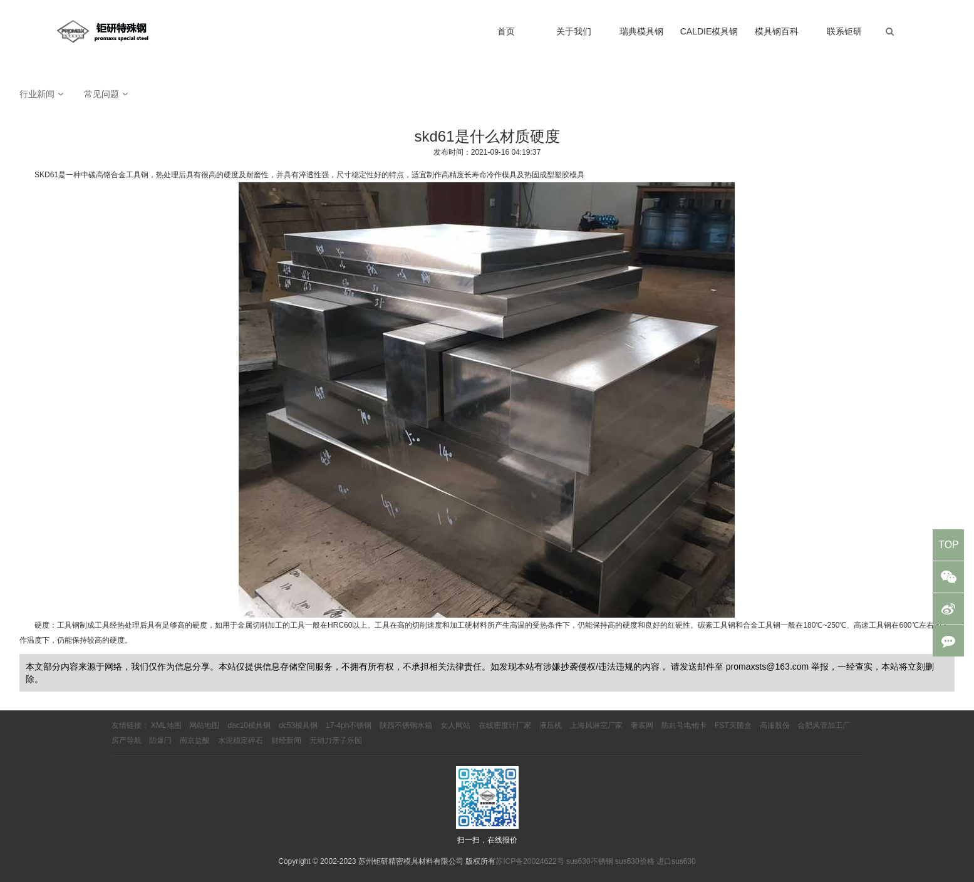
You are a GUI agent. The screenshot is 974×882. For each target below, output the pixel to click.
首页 (506, 31)
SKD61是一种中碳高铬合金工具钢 (91, 174)
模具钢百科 (777, 31)
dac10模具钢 (249, 725)
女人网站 (455, 725)
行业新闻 (36, 94)
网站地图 (204, 725)
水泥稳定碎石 (240, 740)
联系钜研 (844, 31)
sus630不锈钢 (589, 861)
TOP (948, 544)
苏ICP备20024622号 (529, 861)
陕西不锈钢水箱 (406, 725)
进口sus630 (676, 861)
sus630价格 (635, 861)
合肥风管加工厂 (823, 725)
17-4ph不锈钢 (348, 725)
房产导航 (126, 740)
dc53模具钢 (298, 725)
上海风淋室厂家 (596, 725)
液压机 (550, 725)
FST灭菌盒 (733, 725)
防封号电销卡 (684, 725)
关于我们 (573, 31)
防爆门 (160, 740)
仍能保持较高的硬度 (91, 640)
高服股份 (775, 725)
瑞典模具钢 (641, 31)
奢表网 (642, 725)
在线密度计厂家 (505, 725)
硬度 (41, 625)
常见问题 (101, 94)
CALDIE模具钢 (709, 31)
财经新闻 (286, 740)
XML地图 (166, 725)
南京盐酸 (195, 740)
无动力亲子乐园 (335, 740)
